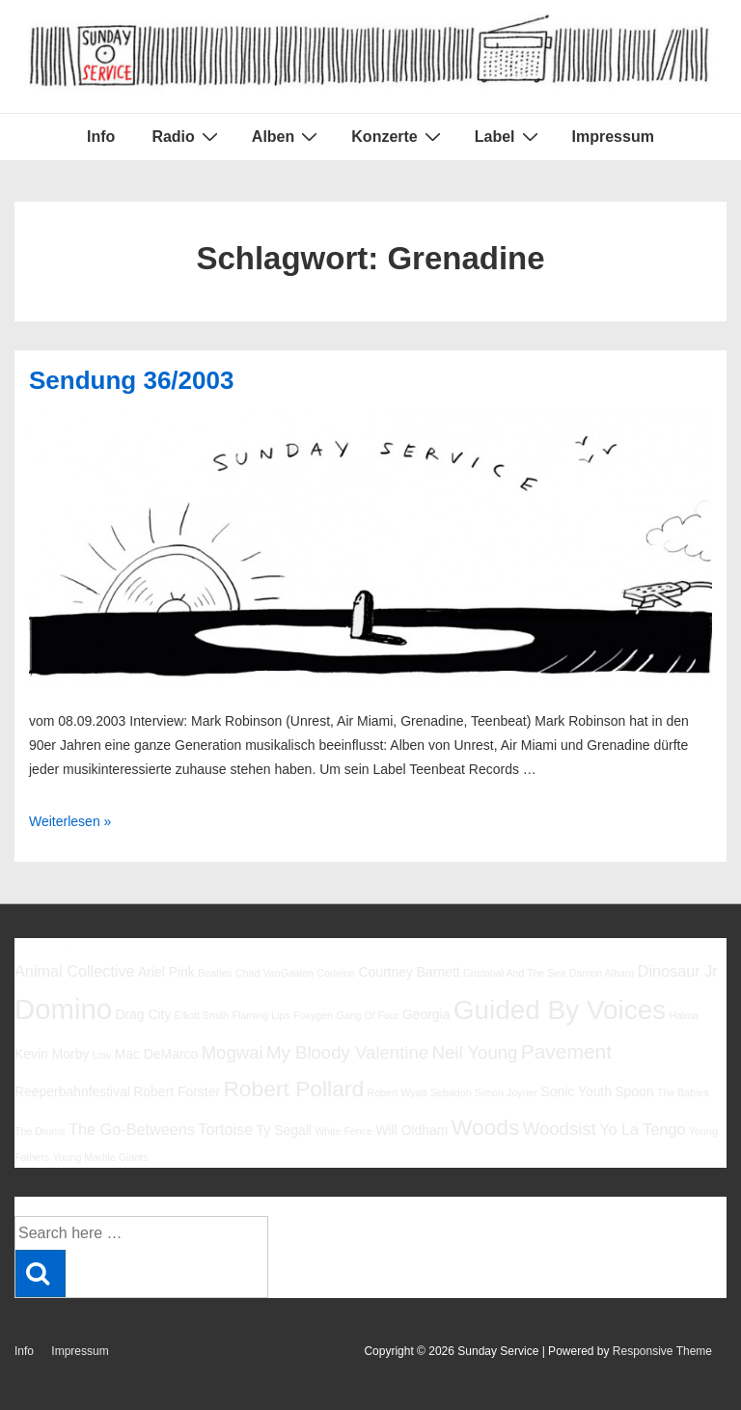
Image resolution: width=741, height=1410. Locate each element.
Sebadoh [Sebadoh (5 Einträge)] (451, 1092)
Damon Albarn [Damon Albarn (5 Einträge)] (602, 973)
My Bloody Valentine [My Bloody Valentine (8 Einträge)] (347, 1052)
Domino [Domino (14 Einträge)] (63, 1009)
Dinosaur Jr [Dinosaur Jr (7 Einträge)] (678, 971)
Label (509, 136)
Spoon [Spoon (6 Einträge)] (634, 1091)
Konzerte (398, 136)
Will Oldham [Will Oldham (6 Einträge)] (411, 1130)
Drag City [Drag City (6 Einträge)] (143, 1014)
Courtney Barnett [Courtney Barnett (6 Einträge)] (408, 972)
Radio (186, 136)
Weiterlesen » (70, 821)
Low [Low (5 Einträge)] (102, 1055)
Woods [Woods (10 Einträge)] (486, 1127)
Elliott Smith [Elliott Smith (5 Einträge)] (202, 1015)
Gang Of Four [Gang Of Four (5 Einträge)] (367, 1015)
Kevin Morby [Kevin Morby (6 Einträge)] (51, 1054)
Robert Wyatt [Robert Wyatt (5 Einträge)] (396, 1092)
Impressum (613, 136)
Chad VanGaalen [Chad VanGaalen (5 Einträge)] (274, 973)
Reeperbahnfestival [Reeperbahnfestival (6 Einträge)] (72, 1091)
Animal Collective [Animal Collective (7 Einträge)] (74, 971)
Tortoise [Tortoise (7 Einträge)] (225, 1129)
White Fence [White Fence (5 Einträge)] (343, 1131)
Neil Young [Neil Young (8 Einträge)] (475, 1052)
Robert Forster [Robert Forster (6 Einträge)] (176, 1091)
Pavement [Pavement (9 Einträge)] (566, 1051)
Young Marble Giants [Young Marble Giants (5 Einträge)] (100, 1157)
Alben (287, 136)
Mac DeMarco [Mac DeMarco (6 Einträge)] (157, 1054)
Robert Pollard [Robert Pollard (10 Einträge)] (293, 1088)
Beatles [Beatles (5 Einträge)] (215, 973)
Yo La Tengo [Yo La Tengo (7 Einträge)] (642, 1129)
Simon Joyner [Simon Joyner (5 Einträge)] (506, 1092)
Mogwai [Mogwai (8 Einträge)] (232, 1052)
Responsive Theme (662, 1351)
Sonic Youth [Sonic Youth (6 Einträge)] (576, 1091)
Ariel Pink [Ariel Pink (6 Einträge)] (166, 972)
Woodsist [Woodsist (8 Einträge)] (559, 1129)
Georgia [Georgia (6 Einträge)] (426, 1014)
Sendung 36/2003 (131, 380)
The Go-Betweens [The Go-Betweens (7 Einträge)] (132, 1129)
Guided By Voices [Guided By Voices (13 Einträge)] (559, 1010)
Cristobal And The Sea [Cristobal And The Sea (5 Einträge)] (514, 973)
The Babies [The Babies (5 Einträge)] (683, 1092)
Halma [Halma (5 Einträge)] (685, 1015)
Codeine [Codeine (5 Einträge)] (335, 973)
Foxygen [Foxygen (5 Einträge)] (313, 1015)
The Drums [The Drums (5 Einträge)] (40, 1131)
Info (101, 136)
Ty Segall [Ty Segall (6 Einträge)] (284, 1130)
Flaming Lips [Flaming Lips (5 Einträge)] (260, 1015)
